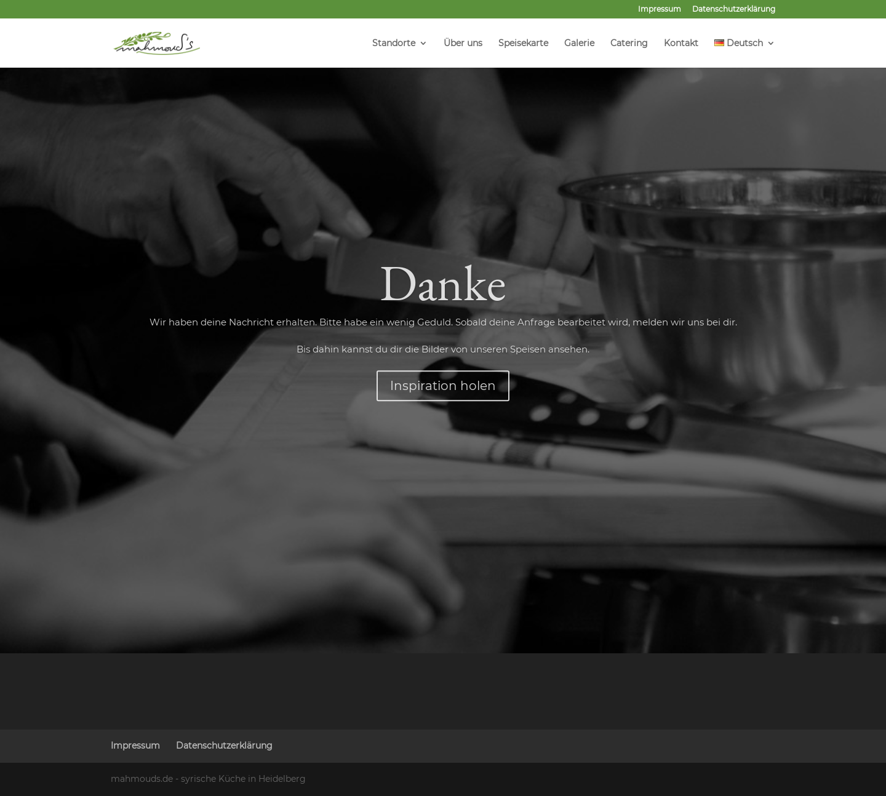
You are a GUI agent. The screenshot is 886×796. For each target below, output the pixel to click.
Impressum (659, 10)
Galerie (579, 44)
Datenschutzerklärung (733, 10)
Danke (443, 326)
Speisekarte (523, 44)
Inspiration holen (443, 430)
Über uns (463, 44)
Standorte (393, 44)
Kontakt (681, 44)
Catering (629, 44)
